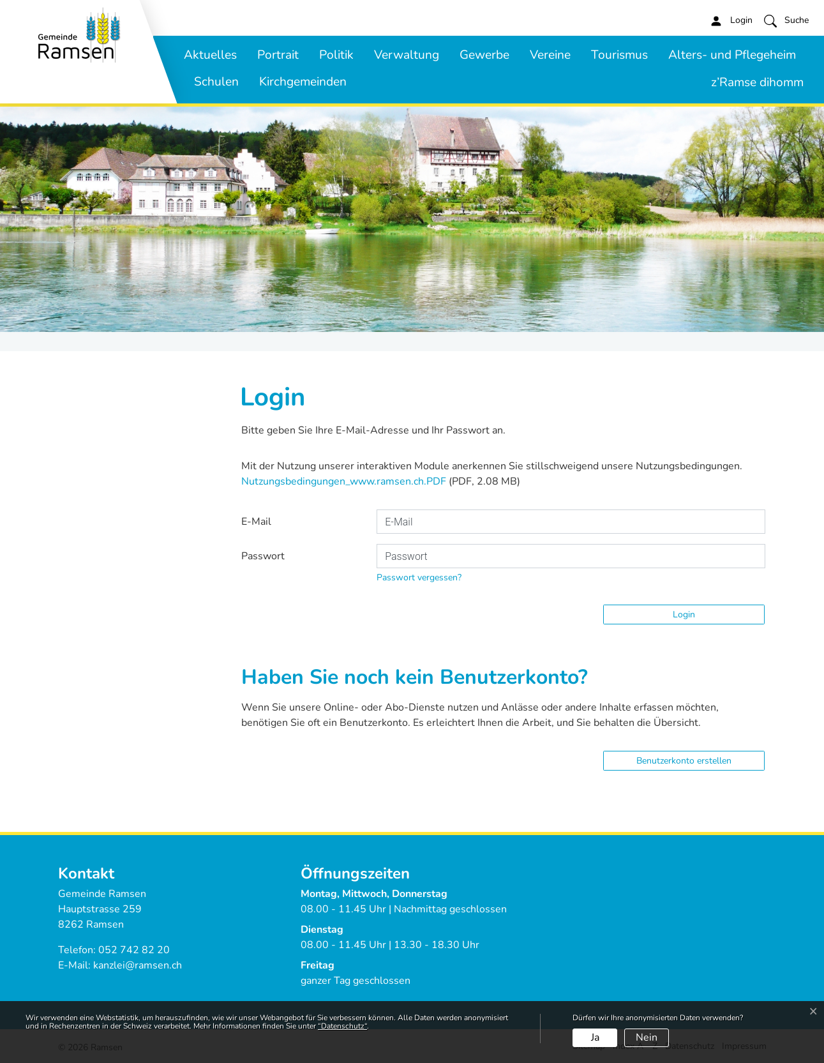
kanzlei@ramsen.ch (137, 965)
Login (684, 614)
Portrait (278, 55)
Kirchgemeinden (303, 81)
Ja (595, 1037)
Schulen (216, 81)
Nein (646, 1037)
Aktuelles (210, 55)
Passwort (263, 556)
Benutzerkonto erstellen (683, 761)
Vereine (550, 55)
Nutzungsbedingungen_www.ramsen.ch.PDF (343, 481)
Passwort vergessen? (419, 577)
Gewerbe (484, 55)
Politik (336, 55)
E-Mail (256, 522)
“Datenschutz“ (342, 1026)
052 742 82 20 (134, 950)
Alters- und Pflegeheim (732, 55)
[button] (786, 20)
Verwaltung (406, 55)
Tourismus (619, 55)
